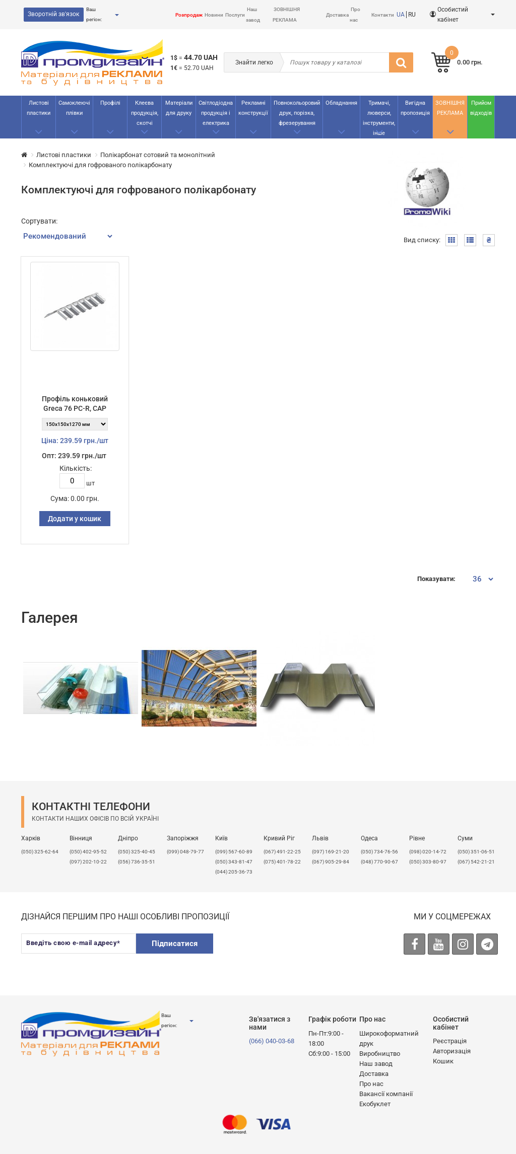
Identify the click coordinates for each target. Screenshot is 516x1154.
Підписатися (175, 943)
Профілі (110, 103)
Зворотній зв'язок (53, 14)
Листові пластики (38, 108)
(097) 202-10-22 (88, 861)
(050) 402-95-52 (88, 851)
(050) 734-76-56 (379, 851)
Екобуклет (375, 1104)
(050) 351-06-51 (476, 851)
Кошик (443, 1061)
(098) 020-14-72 (427, 851)
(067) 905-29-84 (330, 861)
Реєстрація (450, 1041)
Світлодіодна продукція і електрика (216, 113)
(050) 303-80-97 (427, 861)
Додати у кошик (74, 519)
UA (401, 14)
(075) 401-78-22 (282, 861)
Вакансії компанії (386, 1094)
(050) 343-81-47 (233, 861)
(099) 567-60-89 (233, 851)
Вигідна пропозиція (415, 108)
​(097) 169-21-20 (330, 851)
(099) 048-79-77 (185, 851)
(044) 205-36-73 (233, 872)
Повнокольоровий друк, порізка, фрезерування (297, 113)
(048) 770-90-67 (379, 861)
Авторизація (452, 1051)
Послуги (235, 15)
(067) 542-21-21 (476, 861)
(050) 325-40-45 (136, 851)
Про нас (371, 1084)
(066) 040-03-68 (271, 1041)
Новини (214, 15)
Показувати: (436, 579)
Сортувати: (39, 221)
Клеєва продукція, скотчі (144, 113)
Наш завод (376, 1063)
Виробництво (379, 1053)
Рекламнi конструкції (253, 108)
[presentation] (299, 953)
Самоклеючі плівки (74, 108)
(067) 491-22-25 (282, 851)
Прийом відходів (481, 108)
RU (412, 14)
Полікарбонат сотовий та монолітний (157, 155)
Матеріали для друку (178, 108)
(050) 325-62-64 (39, 851)
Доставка (337, 15)
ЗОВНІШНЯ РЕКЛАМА (450, 108)
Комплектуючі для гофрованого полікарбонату (100, 165)
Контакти (382, 15)
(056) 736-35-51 (136, 861)
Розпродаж (189, 15)
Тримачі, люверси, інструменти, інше (379, 118)
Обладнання (341, 103)
